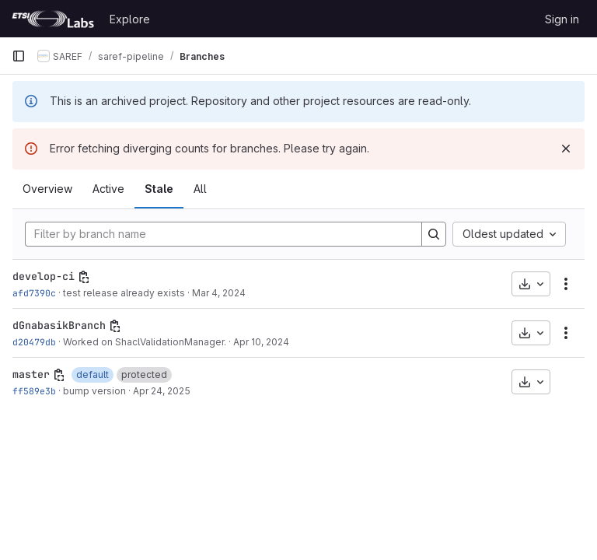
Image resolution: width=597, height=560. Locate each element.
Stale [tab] (159, 188)
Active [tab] (108, 188)
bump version (94, 391)
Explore (130, 19)
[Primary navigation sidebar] (18, 56)
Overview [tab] (47, 188)
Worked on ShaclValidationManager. (144, 342)
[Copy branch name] (84, 277)
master (31, 374)
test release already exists (124, 293)
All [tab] (200, 188)
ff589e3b (34, 391)
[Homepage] (53, 18)
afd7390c (34, 293)
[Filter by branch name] (223, 234)
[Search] (433, 234)
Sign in (562, 19)
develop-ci (43, 276)
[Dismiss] (566, 148)
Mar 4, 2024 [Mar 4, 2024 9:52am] (219, 293)
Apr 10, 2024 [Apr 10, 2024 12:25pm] (261, 342)
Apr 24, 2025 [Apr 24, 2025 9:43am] (161, 391)
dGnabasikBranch (59, 325)
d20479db (34, 342)
